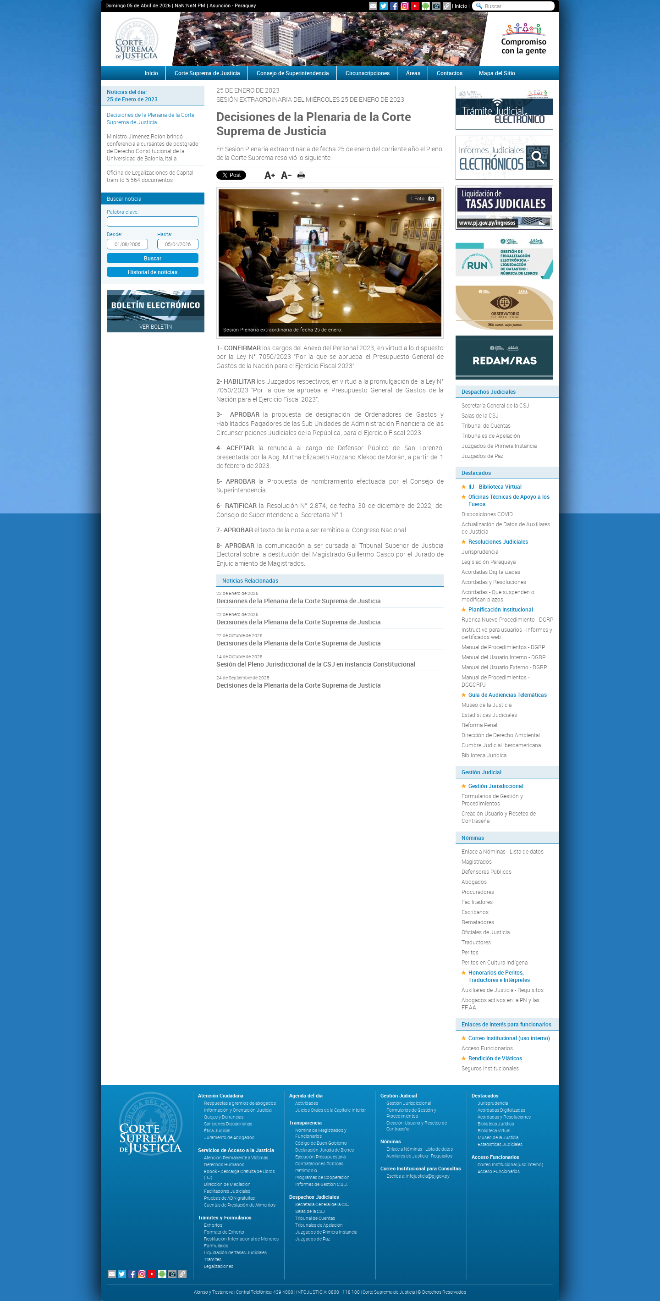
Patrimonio (306, 1171)
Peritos (470, 952)
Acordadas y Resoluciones (494, 581)
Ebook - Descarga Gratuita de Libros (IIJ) (239, 1174)
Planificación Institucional (500, 609)
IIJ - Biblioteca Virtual (495, 486)
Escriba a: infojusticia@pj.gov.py (418, 1176)
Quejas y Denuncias (223, 1117)
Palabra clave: (122, 211)
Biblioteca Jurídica (484, 755)
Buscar (152, 258)
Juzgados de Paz (482, 455)
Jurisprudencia (480, 551)
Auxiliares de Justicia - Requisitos (503, 989)
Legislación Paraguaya (489, 561)
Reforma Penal (479, 724)
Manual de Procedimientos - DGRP (503, 646)
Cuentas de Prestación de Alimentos (239, 1205)
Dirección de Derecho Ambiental (501, 735)
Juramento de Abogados (229, 1138)
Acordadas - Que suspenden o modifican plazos (498, 595)
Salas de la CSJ (480, 415)
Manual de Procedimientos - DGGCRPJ (495, 680)
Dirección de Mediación (227, 1184)
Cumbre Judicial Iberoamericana (501, 745)
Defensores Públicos (487, 871)
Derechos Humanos (224, 1165)
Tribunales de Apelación (491, 435)
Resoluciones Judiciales (498, 541)
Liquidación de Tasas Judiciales (235, 1253)
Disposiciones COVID (487, 514)
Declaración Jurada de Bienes (324, 1150)
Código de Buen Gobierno (321, 1143)
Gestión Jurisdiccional (495, 785)
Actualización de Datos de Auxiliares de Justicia (506, 527)
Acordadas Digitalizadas (491, 571)
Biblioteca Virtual (494, 1131)
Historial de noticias (152, 272)
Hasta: (164, 234)
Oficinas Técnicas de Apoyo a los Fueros (509, 500)
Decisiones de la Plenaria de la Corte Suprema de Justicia (150, 118)
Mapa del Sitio (497, 73)
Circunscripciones (368, 73)
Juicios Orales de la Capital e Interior (330, 1110)
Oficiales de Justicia (486, 932)
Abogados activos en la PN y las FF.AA (500, 1003)
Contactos (449, 73)
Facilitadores (477, 901)
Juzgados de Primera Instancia (499, 445)
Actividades (306, 1103)
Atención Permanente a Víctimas (236, 1158)
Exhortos (213, 1225)
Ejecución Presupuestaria (320, 1157)
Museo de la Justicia (487, 704)
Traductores (476, 942)
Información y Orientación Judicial (238, 1110)
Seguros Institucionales (490, 1068)
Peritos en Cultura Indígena (495, 962)
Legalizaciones (218, 1266)
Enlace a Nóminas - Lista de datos (503, 851)
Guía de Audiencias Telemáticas (507, 694)
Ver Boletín (155, 326)
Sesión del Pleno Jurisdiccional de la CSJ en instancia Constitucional (316, 664)
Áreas (413, 73)
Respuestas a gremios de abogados (240, 1103)
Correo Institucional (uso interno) (509, 1038)
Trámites (212, 1259)
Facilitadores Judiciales (227, 1191)
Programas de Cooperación (322, 1177)
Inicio (461, 5)
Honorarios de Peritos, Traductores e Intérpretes (499, 976)
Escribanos (475, 911)
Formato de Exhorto (224, 1232)
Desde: (114, 234)
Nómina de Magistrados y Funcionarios (320, 1133)
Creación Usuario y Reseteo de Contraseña (499, 817)
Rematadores (478, 922)
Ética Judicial (217, 1131)
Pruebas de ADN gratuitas (229, 1198)
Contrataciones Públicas (319, 1164)
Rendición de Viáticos (495, 1058)
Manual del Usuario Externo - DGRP (504, 667)
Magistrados (477, 861)
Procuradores (478, 891)
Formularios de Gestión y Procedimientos (492, 799)
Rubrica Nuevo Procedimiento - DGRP (507, 619)
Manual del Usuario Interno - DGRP (503, 657)
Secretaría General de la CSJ (495, 405)
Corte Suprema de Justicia (207, 73)
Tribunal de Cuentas (486, 425)
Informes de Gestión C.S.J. (321, 1184)
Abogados (474, 881)
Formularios (216, 1246)
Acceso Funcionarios (487, 1048)
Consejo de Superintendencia (293, 73)
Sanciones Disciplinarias (228, 1124)
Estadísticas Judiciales (489, 714)
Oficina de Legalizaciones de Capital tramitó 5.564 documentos (150, 176)
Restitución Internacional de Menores (241, 1239)
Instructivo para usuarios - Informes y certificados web (507, 633)
